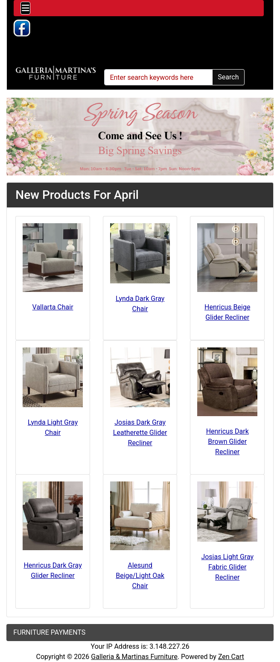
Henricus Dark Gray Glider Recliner (52, 570)
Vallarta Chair (52, 307)
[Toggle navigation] (25, 8)
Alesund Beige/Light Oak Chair (140, 575)
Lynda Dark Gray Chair (140, 304)
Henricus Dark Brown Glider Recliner (227, 441)
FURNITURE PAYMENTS (49, 632)
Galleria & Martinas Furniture (134, 657)
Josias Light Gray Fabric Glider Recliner (227, 567)
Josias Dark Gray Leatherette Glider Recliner (140, 432)
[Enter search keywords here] (158, 77)
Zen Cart (231, 657)
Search (228, 77)
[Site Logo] (56, 73)
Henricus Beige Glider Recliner (227, 312)
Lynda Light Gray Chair (53, 427)
